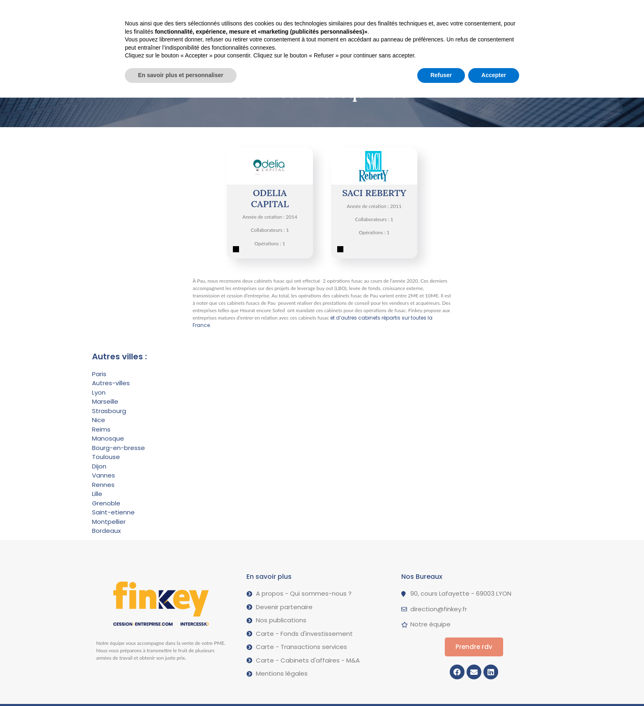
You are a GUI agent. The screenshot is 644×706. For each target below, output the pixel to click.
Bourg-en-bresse (118, 447)
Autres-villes (111, 383)
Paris (99, 374)
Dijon (99, 466)
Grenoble (106, 503)
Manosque (108, 438)
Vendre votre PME (200, 11)
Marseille (105, 401)
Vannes (103, 475)
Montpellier (109, 521)
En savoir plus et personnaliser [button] (180, 683)
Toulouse (106, 456)
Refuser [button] (441, 683)
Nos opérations (273, 11)
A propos (336, 11)
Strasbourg (109, 411)
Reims (101, 429)
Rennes (103, 484)
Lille (97, 493)
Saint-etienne (113, 512)
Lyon (99, 392)
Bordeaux (106, 530)
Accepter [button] (493, 683)
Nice (98, 420)
